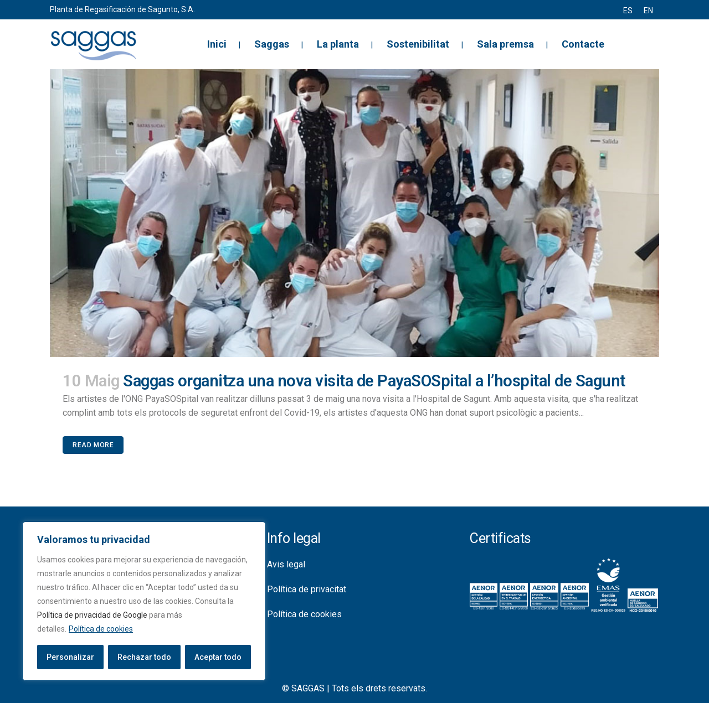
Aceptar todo (218, 657)
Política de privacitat (306, 589)
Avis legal (286, 564)
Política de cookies (101, 628)
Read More (93, 445)
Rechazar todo (144, 657)
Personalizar (70, 657)
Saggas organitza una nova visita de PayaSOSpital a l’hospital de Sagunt (374, 380)
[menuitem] (628, 10)
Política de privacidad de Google (92, 615)
